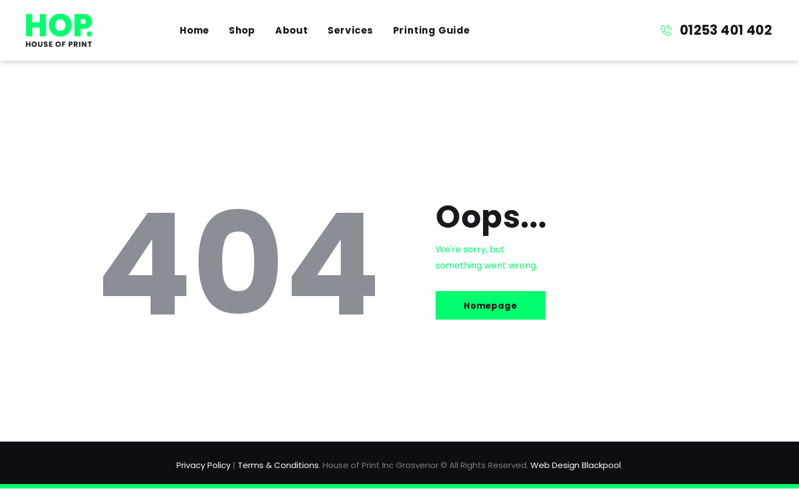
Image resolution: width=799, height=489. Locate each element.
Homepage (491, 305)
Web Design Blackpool (575, 465)
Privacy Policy (203, 465)
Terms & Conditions (278, 465)
